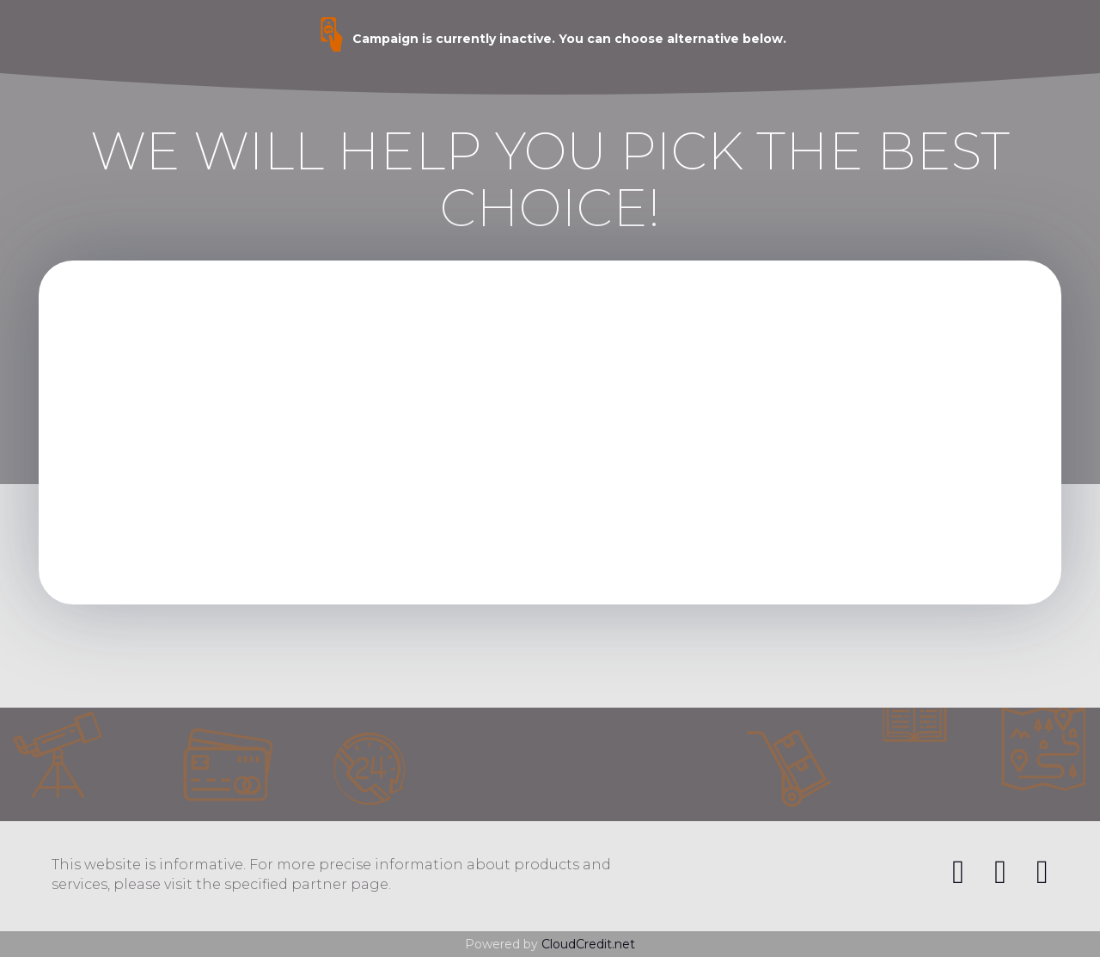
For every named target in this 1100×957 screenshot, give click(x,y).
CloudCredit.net (588, 944)
